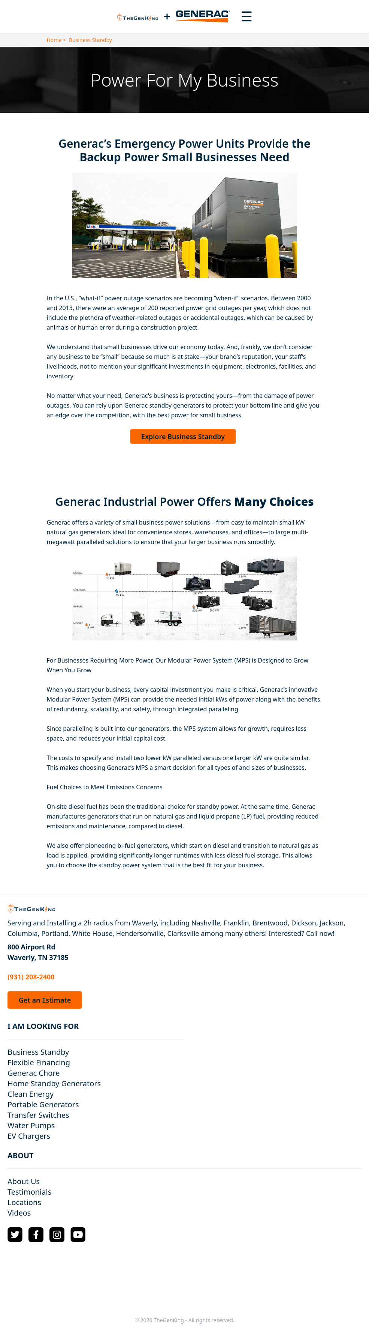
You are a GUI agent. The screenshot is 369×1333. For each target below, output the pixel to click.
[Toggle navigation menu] (246, 16)
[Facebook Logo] (35, 1234)
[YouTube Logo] (77, 1234)
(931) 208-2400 (31, 976)
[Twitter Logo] (14, 1234)
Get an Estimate (45, 1000)
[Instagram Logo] (56, 1234)
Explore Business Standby (183, 436)
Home (54, 39)
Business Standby (90, 39)
